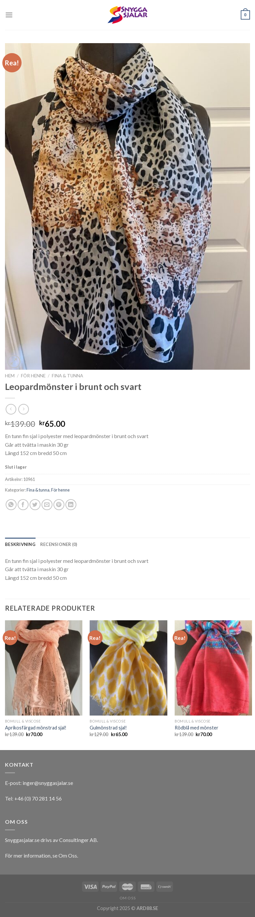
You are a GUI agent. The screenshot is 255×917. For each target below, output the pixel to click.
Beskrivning (20, 544)
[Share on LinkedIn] (70, 504)
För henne (33, 375)
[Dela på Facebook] (23, 504)
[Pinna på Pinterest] (58, 504)
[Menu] (9, 15)
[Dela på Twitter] (35, 504)
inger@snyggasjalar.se (48, 783)
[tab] (20, 544)
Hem (10, 375)
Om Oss (67, 855)
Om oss (128, 897)
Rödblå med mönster (196, 727)
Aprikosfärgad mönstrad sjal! (35, 727)
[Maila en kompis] (47, 504)
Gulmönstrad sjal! (108, 727)
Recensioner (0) (58, 544)
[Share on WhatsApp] (11, 504)
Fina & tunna (67, 375)
